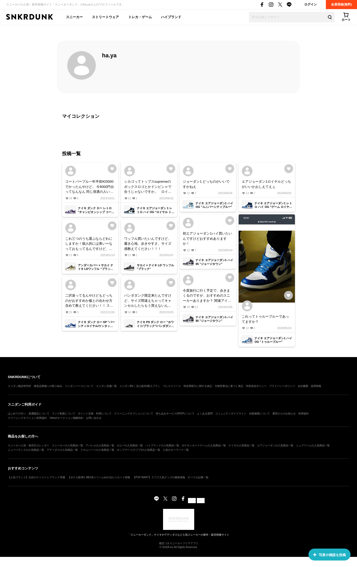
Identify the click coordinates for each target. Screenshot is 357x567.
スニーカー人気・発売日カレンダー (28, 445)
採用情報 (316, 386)
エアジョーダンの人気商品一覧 (275, 445)
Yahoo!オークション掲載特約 (66, 417)
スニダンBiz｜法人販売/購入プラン (139, 386)
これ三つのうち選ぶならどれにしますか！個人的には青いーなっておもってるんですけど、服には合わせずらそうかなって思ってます (88, 244)
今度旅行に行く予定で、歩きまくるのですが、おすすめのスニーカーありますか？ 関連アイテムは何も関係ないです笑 (207, 296)
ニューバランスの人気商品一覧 (26, 449)
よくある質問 (205, 413)
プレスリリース (172, 386)
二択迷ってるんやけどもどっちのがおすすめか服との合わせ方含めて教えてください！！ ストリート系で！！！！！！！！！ (89, 300)
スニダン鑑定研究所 (19, 386)
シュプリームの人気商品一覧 (313, 445)
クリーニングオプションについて (133, 413)
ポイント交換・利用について (95, 413)
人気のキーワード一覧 (176, 449)
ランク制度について (63, 413)
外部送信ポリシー (256, 386)
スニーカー (74, 17)
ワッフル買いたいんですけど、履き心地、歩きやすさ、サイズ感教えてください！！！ (147, 244)
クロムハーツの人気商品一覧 (97, 449)
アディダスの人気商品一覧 (62, 449)
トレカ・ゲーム (140, 17)
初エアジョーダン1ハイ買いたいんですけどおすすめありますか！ (207, 238)
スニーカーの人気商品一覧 (67, 445)
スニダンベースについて (79, 386)
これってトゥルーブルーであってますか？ (265, 319)
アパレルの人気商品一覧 (100, 445)
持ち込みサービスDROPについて (175, 413)
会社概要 (303, 386)
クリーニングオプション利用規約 (27, 417)
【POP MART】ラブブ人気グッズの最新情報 (159, 477)
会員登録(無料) (341, 4)
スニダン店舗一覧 (106, 386)
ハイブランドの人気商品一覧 (162, 445)
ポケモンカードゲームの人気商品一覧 (204, 445)
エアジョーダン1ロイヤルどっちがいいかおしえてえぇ (266, 184)
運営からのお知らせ (284, 413)
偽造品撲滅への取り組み (48, 386)
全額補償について (259, 413)
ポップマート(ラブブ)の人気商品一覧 (138, 449)
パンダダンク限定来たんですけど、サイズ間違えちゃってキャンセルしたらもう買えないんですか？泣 (147, 300)
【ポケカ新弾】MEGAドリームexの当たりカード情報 (99, 477)
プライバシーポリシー (282, 386)
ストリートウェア (105, 17)
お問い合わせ (94, 417)
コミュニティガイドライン (230, 413)
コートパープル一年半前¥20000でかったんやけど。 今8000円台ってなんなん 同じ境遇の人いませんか (89, 187)
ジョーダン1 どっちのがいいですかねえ (206, 184)
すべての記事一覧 (198, 477)
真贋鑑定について (39, 413)
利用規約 (303, 413)
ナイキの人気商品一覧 (241, 445)
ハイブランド (171, 17)
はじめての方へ (17, 413)
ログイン (310, 4)
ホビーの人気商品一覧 (130, 445)
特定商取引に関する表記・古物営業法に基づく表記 (213, 386)
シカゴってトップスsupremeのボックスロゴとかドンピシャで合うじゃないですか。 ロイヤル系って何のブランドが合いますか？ (147, 187)
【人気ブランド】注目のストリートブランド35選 (36, 477)
